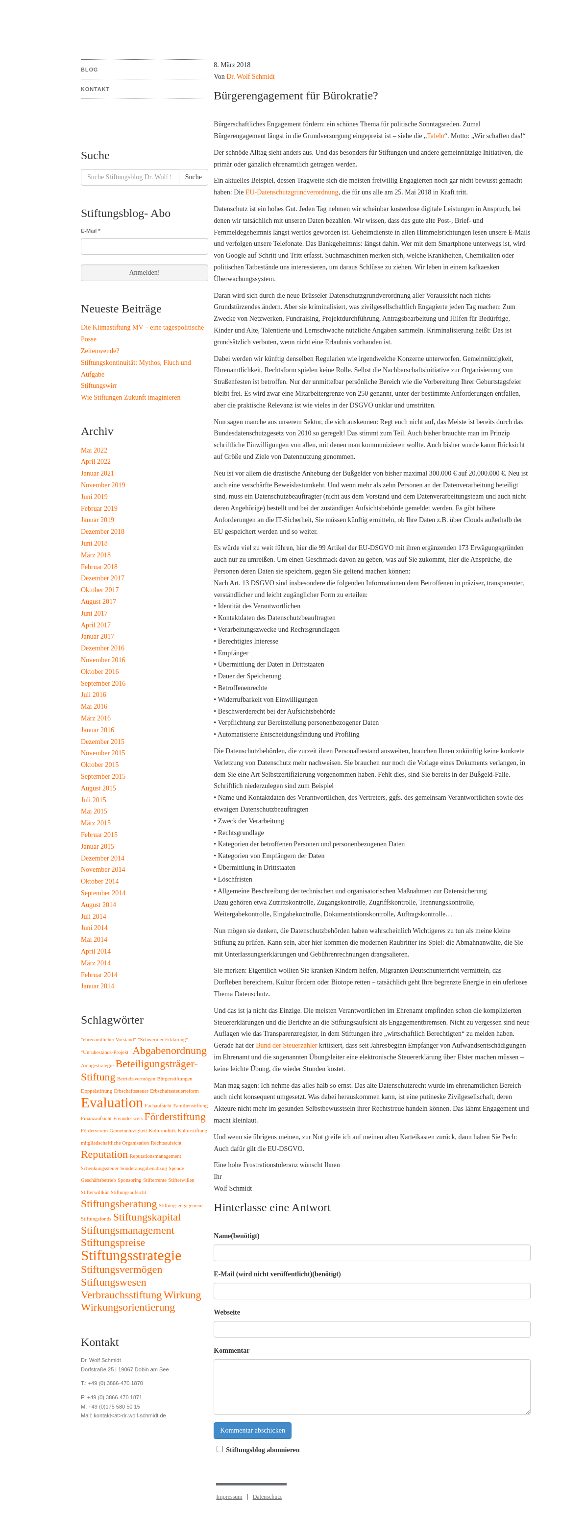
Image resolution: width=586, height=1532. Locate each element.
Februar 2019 (99, 508)
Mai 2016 (94, 706)
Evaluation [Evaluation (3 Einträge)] (112, 1102)
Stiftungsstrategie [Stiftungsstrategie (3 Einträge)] (131, 1255)
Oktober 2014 (100, 881)
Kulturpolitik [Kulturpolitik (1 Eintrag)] (162, 1130)
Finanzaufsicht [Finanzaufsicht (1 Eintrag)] (96, 1118)
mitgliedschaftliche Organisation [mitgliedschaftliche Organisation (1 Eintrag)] (115, 1143)
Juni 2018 (94, 543)
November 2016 (103, 660)
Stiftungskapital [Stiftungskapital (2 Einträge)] (147, 1217)
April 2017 (96, 625)
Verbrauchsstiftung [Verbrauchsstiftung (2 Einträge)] (121, 1295)
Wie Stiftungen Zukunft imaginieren (131, 397)
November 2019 (103, 485)
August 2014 (98, 905)
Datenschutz (267, 1496)
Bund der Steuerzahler (286, 1045)
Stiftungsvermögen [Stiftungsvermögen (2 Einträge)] (121, 1269)
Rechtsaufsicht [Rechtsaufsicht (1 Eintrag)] (166, 1143)
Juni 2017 (94, 613)
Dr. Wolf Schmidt (250, 76)
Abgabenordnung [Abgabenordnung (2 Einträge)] (169, 1050)
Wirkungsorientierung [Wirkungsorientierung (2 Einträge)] (128, 1307)
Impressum (229, 1496)
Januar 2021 (97, 473)
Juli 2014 (93, 916)
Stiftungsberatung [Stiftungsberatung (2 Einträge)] (119, 1204)
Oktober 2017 (100, 590)
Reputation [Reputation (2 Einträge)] (104, 1154)
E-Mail (90, 231)
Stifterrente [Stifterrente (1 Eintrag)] (155, 1180)
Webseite (227, 1312)
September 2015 (103, 776)
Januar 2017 (97, 636)
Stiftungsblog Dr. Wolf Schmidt (117, 24)
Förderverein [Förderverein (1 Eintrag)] (94, 1130)
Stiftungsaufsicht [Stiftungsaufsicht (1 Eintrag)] (128, 1192)
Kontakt (95, 89)
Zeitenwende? (100, 351)
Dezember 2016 (102, 648)
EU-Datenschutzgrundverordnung (292, 192)
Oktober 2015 (100, 764)
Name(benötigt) (236, 1236)
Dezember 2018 (102, 531)
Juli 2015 (93, 800)
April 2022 (96, 461)
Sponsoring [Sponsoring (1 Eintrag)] (130, 1180)
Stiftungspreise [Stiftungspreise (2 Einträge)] (113, 1242)
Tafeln (435, 136)
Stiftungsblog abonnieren (256, 1450)
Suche (193, 177)
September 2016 (103, 683)
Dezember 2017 (102, 578)
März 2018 (96, 555)
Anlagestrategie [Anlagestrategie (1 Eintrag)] (97, 1065)
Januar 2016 (97, 730)
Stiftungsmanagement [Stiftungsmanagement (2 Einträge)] (127, 1230)
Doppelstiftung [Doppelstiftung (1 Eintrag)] (96, 1091)
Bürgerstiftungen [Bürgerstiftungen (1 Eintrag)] (175, 1078)
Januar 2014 (97, 986)
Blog (89, 69)
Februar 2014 (99, 975)
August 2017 (98, 601)
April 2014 (96, 951)
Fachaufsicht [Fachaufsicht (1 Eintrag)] (158, 1105)
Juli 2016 (93, 694)
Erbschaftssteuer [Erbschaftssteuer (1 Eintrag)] (131, 1091)
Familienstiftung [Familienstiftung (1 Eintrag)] (190, 1105)
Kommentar (231, 1350)
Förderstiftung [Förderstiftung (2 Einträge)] (175, 1117)
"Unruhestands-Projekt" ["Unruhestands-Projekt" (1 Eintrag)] (106, 1052)
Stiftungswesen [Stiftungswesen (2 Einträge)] (113, 1282)
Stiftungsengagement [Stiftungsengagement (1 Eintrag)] (181, 1205)
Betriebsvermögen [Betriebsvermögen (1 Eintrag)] (136, 1078)
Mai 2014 (94, 939)
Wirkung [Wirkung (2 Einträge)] (182, 1295)
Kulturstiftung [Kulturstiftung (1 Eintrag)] (192, 1130)
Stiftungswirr (99, 385)
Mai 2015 (94, 811)
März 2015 (96, 823)
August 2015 (98, 788)
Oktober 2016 (100, 671)
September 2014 (103, 893)
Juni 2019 (94, 497)
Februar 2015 (99, 834)
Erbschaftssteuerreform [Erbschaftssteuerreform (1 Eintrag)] (174, 1091)
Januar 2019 (97, 520)
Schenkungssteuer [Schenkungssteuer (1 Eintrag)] (100, 1168)
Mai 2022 (94, 450)
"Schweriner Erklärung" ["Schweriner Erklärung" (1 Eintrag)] (163, 1039)
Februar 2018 (99, 567)
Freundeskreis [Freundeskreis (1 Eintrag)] (128, 1118)
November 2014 (103, 869)
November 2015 (103, 753)
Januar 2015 (97, 846)
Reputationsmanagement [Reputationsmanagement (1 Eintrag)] (155, 1156)
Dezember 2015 (102, 741)
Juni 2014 (94, 928)
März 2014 (96, 963)
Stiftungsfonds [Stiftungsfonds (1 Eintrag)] (96, 1218)
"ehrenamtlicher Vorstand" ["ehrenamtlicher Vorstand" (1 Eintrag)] (108, 1039)
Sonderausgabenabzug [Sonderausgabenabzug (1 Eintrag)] (143, 1168)
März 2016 (96, 718)
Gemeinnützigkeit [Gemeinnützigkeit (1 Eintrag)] (128, 1130)
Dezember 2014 (102, 858)
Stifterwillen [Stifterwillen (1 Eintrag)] (182, 1180)
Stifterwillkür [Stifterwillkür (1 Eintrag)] (95, 1192)
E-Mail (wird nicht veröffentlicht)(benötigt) (277, 1274)
